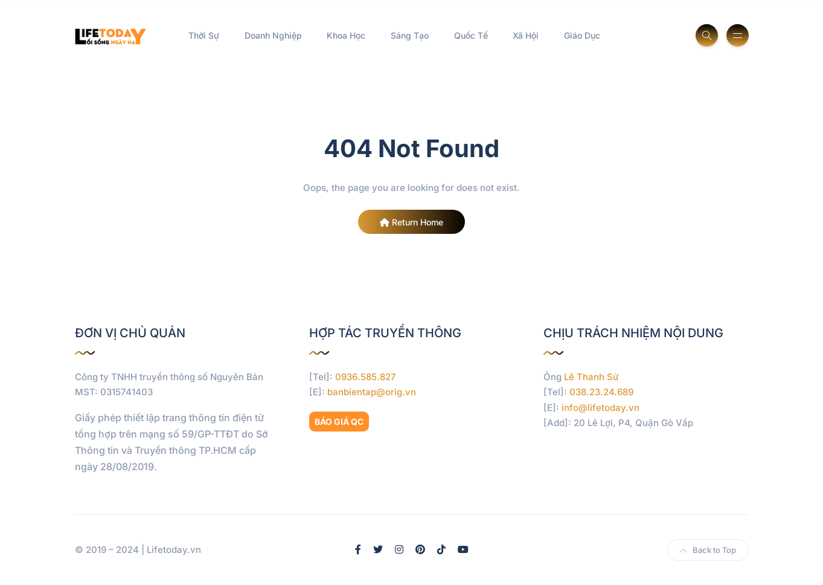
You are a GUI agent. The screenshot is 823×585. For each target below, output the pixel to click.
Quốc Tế (471, 35)
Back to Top (708, 550)
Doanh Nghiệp (273, 35)
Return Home (411, 222)
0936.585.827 (365, 377)
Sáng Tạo (410, 35)
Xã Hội (526, 35)
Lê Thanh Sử (591, 377)
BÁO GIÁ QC (339, 421)
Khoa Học (346, 35)
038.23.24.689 (601, 392)
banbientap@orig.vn (371, 392)
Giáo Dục (582, 35)
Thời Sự (203, 35)
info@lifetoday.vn (600, 407)
